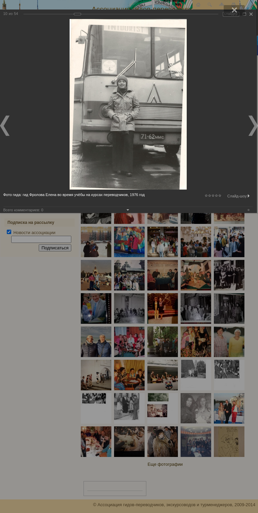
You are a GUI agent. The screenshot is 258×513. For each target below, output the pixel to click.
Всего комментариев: (23, 210)
